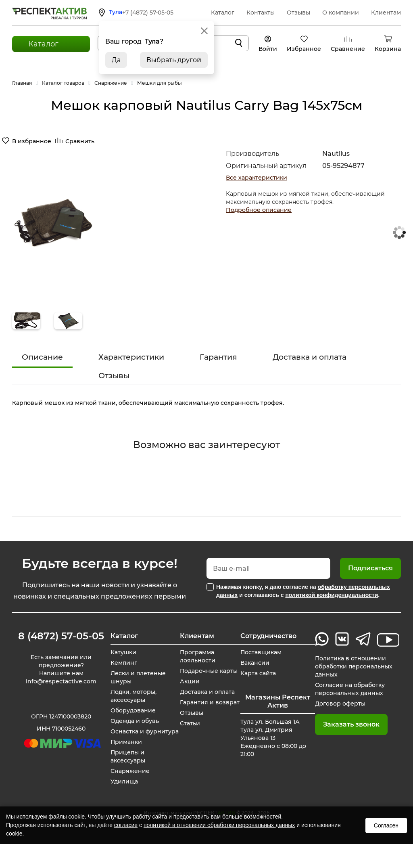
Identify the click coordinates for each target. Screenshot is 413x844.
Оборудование (133, 710)
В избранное (31, 141)
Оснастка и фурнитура (145, 731)
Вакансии (254, 662)
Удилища (124, 781)
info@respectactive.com (61, 681)
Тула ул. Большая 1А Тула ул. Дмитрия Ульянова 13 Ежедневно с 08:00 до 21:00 (273, 738)
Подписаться (370, 568)
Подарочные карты (209, 670)
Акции (190, 681)
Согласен (386, 825)
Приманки (126, 742)
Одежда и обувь (135, 721)
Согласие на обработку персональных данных (350, 689)
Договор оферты (340, 703)
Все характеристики (256, 177)
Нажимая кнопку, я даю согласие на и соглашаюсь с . (303, 591)
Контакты (260, 12)
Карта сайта (258, 673)
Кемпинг (124, 662)
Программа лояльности (197, 656)
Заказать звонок (351, 724)
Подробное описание (259, 210)
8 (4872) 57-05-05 (61, 636)
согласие (126, 825)
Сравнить (79, 141)
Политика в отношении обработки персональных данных (353, 666)
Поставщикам (261, 652)
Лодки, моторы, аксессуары (133, 696)
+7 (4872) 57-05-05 (147, 12)
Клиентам (386, 12)
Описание (42, 357)
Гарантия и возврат (210, 702)
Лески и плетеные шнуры (138, 677)
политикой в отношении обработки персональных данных (219, 825)
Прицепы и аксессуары (128, 756)
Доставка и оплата (309, 357)
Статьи (190, 723)
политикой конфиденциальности (331, 595)
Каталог (222, 12)
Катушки (123, 652)
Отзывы (298, 12)
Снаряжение (130, 771)
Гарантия (218, 357)
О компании (340, 12)
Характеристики (131, 357)
